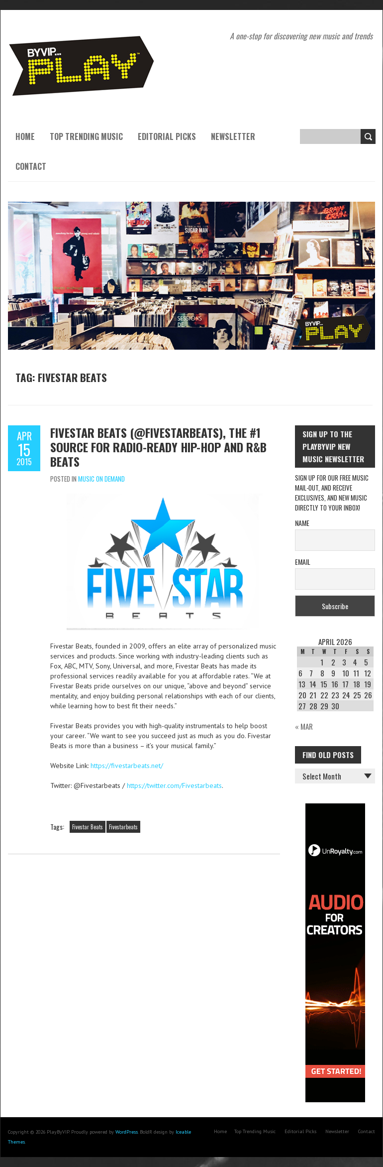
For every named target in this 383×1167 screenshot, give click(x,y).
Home (25, 136)
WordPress (126, 1132)
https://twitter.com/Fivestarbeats (174, 785)
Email (302, 561)
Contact (30, 166)
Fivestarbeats (123, 827)
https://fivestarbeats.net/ (127, 765)
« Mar (304, 726)
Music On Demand (101, 479)
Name (302, 523)
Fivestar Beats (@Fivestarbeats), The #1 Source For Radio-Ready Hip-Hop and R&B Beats (158, 446)
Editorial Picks (167, 136)
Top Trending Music (86, 136)
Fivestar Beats (87, 827)
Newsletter (233, 136)
